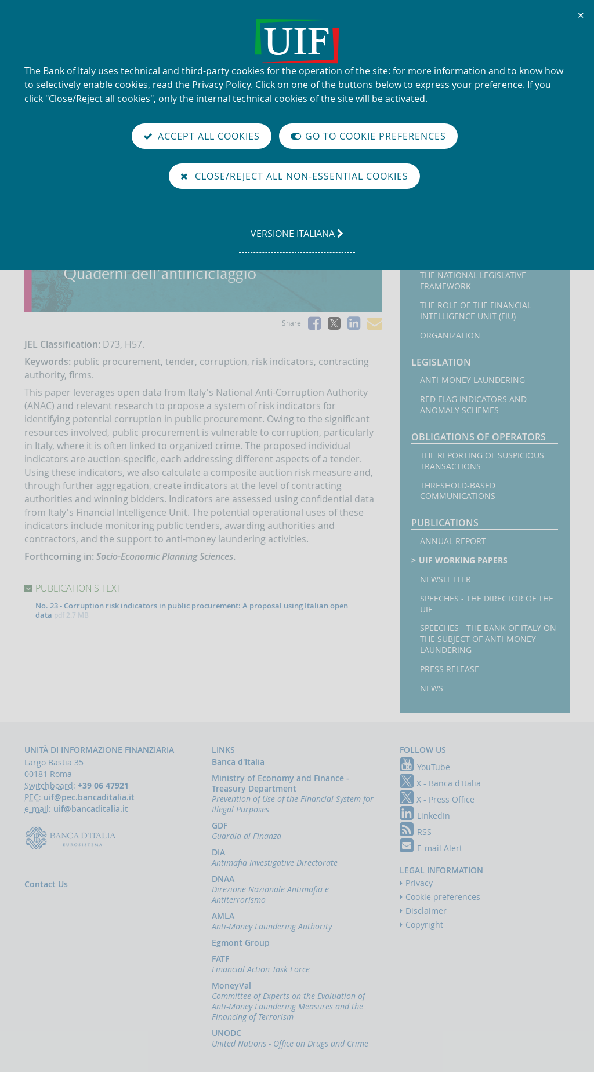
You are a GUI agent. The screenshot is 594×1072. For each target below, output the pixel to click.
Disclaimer (426, 910)
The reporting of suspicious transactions (482, 461)
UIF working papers (464, 560)
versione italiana (296, 239)
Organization (450, 335)
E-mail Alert (431, 848)
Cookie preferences (442, 896)
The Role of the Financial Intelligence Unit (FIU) (475, 311)
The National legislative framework (473, 280)
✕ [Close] (581, 15)
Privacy (419, 882)
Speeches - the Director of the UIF (486, 604)
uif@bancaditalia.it (90, 808)
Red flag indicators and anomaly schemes (473, 404)
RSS (416, 831)
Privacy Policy (221, 84)
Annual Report (453, 541)
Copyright (424, 924)
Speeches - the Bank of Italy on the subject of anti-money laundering (488, 639)
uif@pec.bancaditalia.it (89, 797)
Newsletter (445, 579)
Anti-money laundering (472, 380)
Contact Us (46, 883)
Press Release (449, 669)
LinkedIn (425, 815)
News (431, 688)
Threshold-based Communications (457, 491)
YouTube (425, 766)
